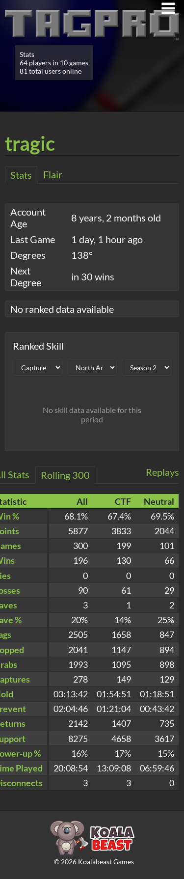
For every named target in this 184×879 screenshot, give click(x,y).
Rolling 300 (65, 475)
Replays (162, 472)
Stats (21, 175)
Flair (52, 174)
